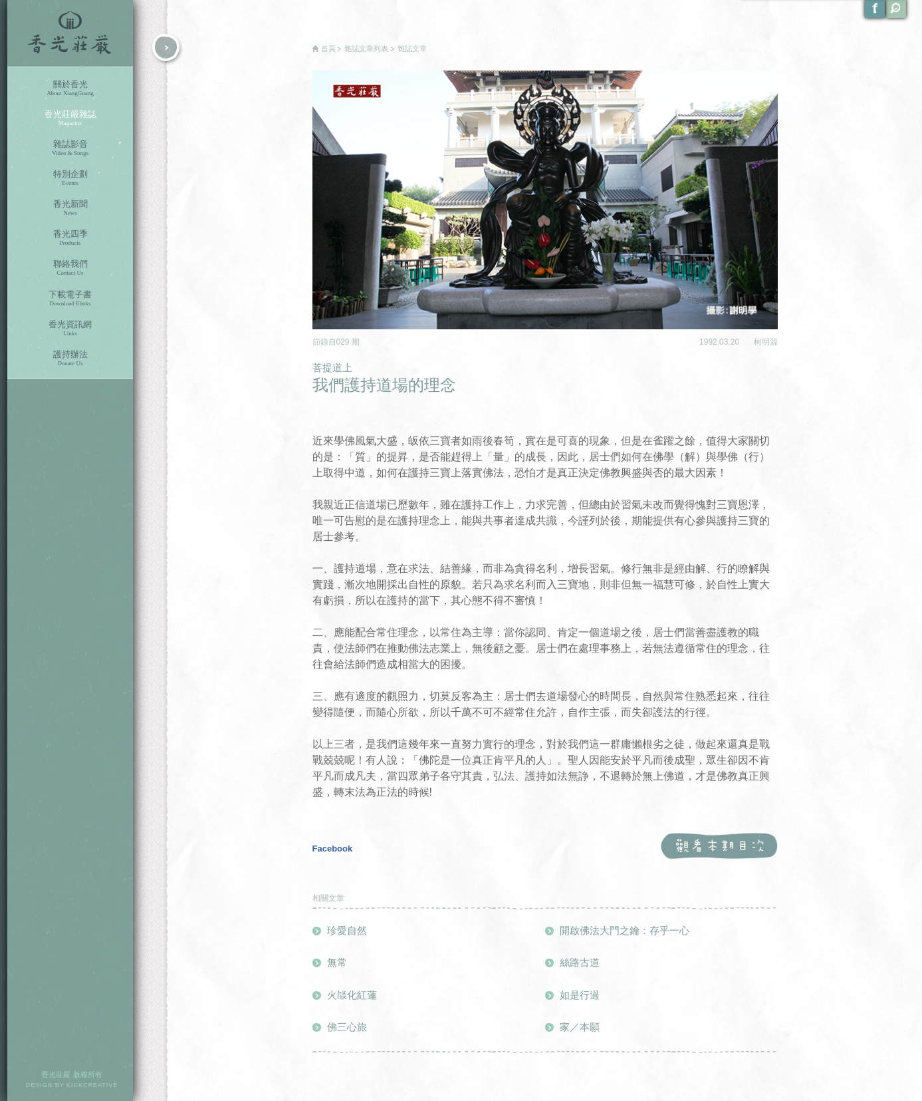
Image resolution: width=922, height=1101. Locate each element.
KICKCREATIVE (92, 1085)
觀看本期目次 (719, 846)
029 (344, 342)
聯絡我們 (70, 268)
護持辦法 (70, 358)
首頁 (328, 49)
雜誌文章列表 (366, 49)
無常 (337, 962)
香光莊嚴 (70, 33)
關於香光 (70, 88)
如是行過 (580, 995)
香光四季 (70, 238)
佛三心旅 (347, 1026)
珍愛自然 (347, 930)
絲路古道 (580, 962)
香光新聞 (70, 208)
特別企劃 (70, 178)
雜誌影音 (70, 148)
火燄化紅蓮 (352, 995)
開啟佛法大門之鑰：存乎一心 (624, 930)
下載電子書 (70, 298)
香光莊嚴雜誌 (70, 118)
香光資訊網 (70, 328)
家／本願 (580, 1026)
